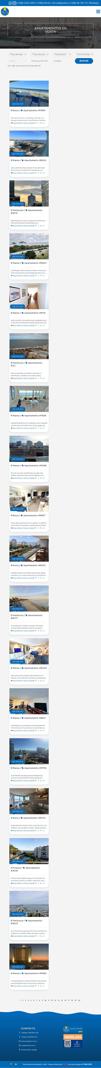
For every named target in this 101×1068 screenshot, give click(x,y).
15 (62, 1000)
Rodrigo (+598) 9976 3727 (29, 1037)
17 (70, 1000)
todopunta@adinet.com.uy (29, 1041)
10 (45, 1000)
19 (77, 1000)
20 (81, 1000)
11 (48, 1000)
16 (66, 1000)
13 (55, 1000)
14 (59, 1000)
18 (73, 1000)
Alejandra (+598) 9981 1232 (30, 1033)
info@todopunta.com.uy (28, 1045)
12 (52, 1000)
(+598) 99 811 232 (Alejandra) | (53, 3)
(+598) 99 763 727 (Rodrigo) (84, 3)
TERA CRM (87, 1064)
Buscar (84, 61)
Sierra (65, 1064)
